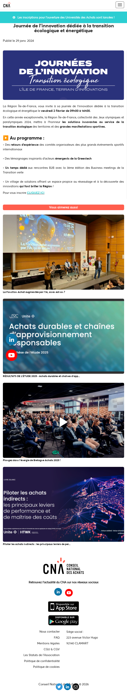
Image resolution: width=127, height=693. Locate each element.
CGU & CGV (52, 649)
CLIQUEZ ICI (35, 193)
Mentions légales (48, 643)
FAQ (57, 637)
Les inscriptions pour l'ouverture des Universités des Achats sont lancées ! (63, 17)
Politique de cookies (46, 667)
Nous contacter (49, 631)
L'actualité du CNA (63, 212)
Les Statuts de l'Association (41, 655)
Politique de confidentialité (42, 661)
